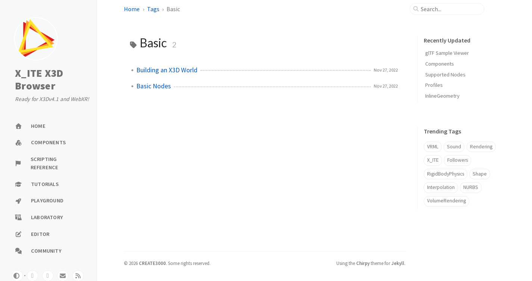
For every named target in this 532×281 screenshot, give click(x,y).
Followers (457, 160)
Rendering (481, 146)
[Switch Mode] (17, 276)
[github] (32, 276)
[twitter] (48, 276)
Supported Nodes (445, 74)
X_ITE (433, 160)
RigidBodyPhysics (445, 174)
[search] (450, 9)
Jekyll (397, 263)
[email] (62, 276)
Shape (480, 174)
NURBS (470, 187)
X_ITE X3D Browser (39, 79)
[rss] (78, 276)
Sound (454, 146)
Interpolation (441, 187)
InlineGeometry (442, 95)
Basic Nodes (153, 86)
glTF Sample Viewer (447, 53)
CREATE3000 (152, 263)
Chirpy (363, 263)
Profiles (434, 85)
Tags (153, 9)
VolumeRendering (446, 201)
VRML (432, 146)
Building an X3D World (166, 70)
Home (132, 9)
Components (439, 63)
